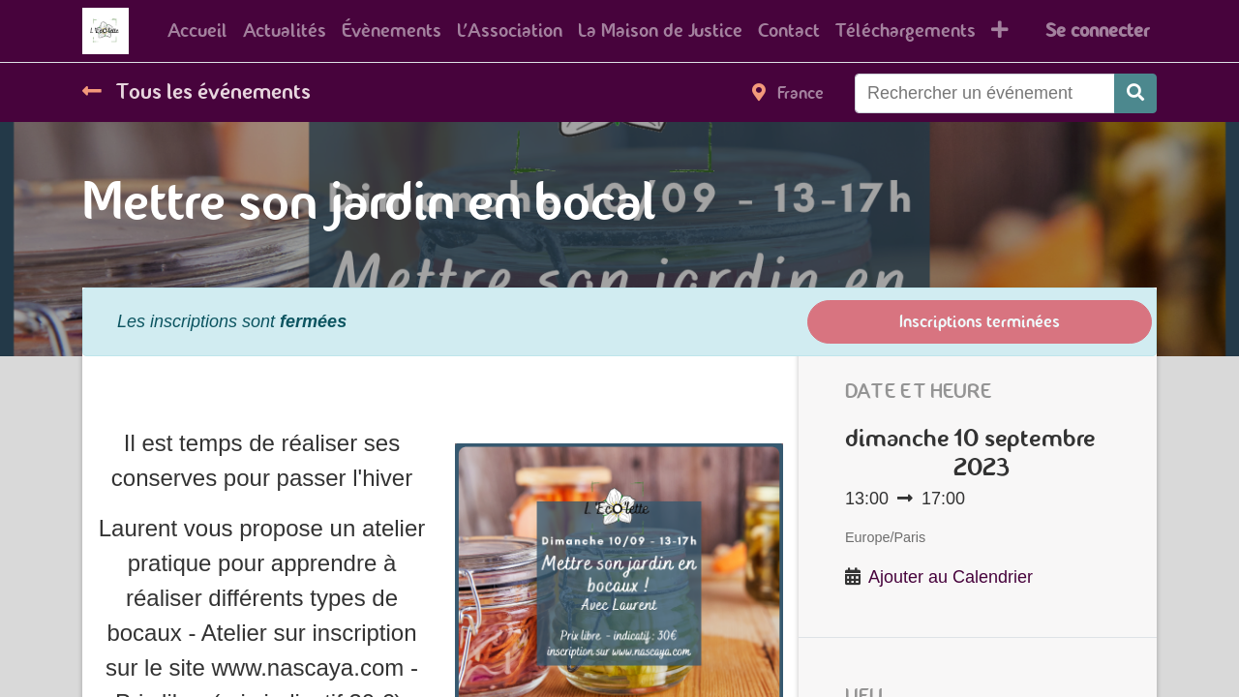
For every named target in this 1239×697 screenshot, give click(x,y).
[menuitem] (197, 31)
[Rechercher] (1135, 93)
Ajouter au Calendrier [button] (950, 577)
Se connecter (1097, 30)
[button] (999, 31)
